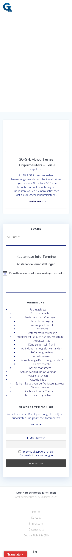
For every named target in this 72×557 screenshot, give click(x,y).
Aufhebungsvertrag (42, 352)
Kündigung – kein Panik (41, 344)
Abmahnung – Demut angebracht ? (42, 360)
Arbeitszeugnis (42, 356)
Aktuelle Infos (38, 379)
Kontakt (36, 517)
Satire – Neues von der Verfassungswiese (40, 383)
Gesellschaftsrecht (40, 368)
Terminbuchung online (38, 395)
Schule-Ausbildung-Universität (38, 372)
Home (36, 511)
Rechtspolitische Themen (40, 391)
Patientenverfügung (42, 321)
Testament (41, 329)
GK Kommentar (40, 387)
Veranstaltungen (38, 375)
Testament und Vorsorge (40, 317)
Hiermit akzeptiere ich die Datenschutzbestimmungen (36, 453)
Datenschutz (36, 529)
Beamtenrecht (42, 364)
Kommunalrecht (40, 313)
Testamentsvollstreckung (42, 333)
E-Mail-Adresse (36, 438)
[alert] (36, 273)
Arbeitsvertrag (42, 340)
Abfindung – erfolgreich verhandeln (41, 348)
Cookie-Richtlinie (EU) (36, 535)
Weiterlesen (36, 201)
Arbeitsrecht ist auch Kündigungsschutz (40, 337)
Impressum (36, 523)
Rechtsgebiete (37, 309)
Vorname (36, 424)
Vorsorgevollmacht (42, 325)
